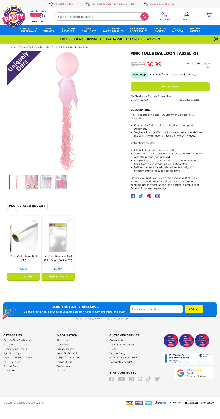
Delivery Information (122, 344)
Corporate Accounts (121, 361)
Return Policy (117, 353)
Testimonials (64, 366)
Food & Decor (11, 366)
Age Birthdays (12, 353)
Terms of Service (133, 319)
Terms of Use (64, 361)
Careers (61, 370)
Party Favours (11, 361)
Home (12, 47)
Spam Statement (67, 353)
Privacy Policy (119, 319)
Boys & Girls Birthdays (16, 340)
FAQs (112, 348)
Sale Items (9, 370)
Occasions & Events (15, 348)
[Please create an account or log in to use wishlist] (34, 220)
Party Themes (11, 344)
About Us (62, 340)
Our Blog (62, 344)
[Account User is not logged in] (186, 16)
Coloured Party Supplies (31, 47)
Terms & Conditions (68, 357)
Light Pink (51, 47)
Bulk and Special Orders (123, 357)
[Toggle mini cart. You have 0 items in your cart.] (209, 16)
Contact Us (116, 340)
